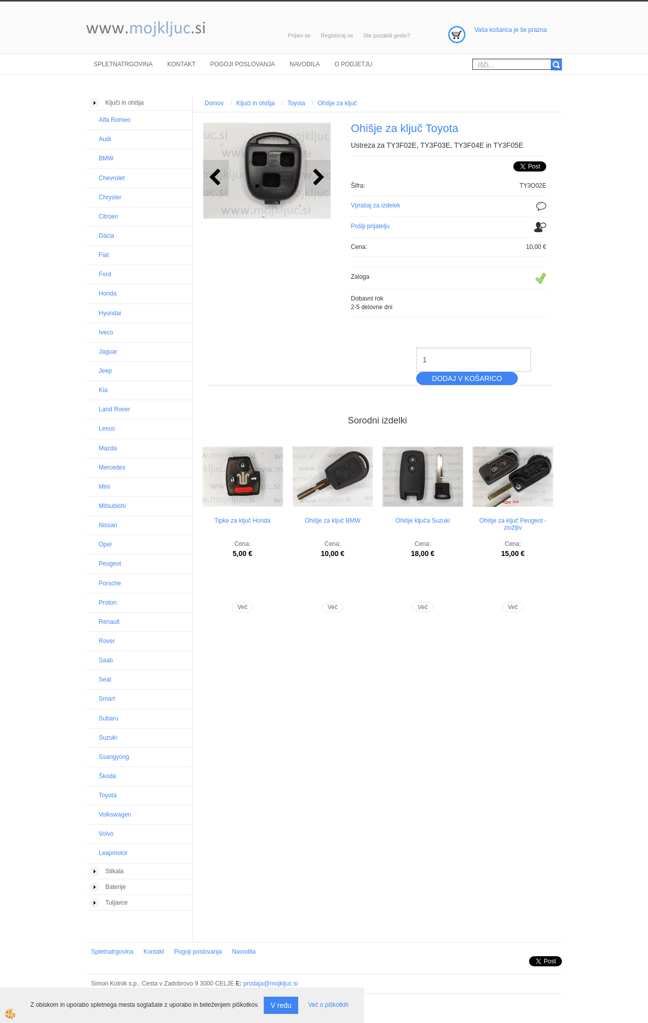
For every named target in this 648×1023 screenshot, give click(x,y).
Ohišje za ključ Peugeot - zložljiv (513, 524)
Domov (214, 103)
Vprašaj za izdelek (375, 205)
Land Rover (114, 409)
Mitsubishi (112, 505)
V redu (280, 1005)
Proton (107, 602)
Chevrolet (112, 178)
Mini (104, 486)
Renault (109, 621)
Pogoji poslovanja (242, 64)
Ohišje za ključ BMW (332, 520)
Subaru (108, 718)
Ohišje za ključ (336, 103)
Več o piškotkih (328, 1004)
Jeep (105, 370)
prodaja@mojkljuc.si (271, 983)
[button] (318, 178)
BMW (106, 158)
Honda (107, 293)
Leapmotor (113, 853)
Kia (103, 390)
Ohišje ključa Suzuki (422, 520)
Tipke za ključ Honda (243, 520)
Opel (105, 544)
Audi (105, 139)
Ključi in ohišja (255, 103)
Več (242, 607)
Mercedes (112, 467)
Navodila (305, 64)
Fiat (104, 255)
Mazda (108, 448)
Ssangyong (114, 756)
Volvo (106, 833)
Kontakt (181, 64)
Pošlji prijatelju (370, 226)
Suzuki (108, 737)
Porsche (110, 583)
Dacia (106, 235)
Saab (106, 660)
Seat (105, 679)
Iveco (106, 332)
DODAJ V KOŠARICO (467, 378)
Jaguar (108, 351)
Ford (105, 274)
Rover (107, 641)
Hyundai (110, 313)
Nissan (108, 525)
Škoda (107, 776)
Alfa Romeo (115, 119)
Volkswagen (115, 814)
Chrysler (110, 197)
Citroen (108, 216)
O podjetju (354, 64)
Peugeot (110, 563)
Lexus (107, 428)
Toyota (107, 795)
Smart (107, 698)
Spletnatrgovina (123, 64)
